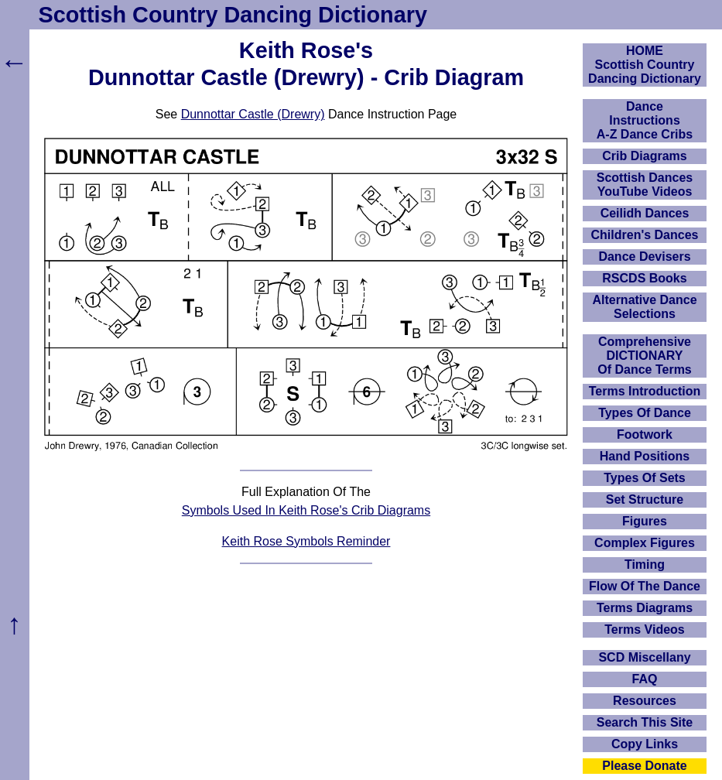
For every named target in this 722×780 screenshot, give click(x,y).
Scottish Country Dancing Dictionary (233, 14)
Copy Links (644, 744)
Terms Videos (644, 629)
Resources (644, 700)
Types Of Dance (644, 412)
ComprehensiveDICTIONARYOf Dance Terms (644, 355)
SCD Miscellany (644, 657)
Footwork (644, 434)
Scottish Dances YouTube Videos (645, 184)
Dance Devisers (644, 256)
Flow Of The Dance (644, 586)
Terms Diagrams (645, 607)
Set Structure (644, 499)
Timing (644, 564)
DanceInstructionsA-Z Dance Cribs (645, 120)
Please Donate (644, 765)
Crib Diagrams (644, 155)
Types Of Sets (645, 477)
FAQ (645, 679)
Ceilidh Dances (645, 213)
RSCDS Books (644, 278)
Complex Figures (644, 542)
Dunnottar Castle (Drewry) (253, 114)
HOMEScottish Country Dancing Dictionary (644, 64)
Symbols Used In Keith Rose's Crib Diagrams (306, 510)
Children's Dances (645, 234)
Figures (644, 521)
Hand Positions (644, 456)
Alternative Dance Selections (644, 306)
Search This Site (645, 722)
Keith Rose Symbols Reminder (306, 541)
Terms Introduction (645, 391)
